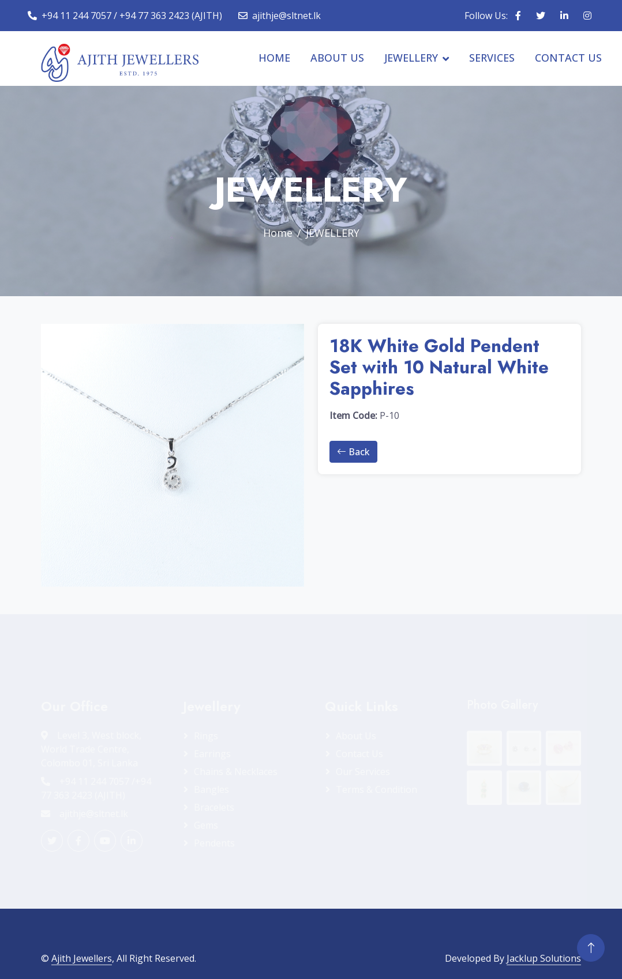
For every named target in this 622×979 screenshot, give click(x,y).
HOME (274, 58)
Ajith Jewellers (81, 958)
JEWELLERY (411, 58)
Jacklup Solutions (544, 958)
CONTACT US (568, 58)
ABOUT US (337, 58)
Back (353, 451)
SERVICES (492, 58)
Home (278, 233)
